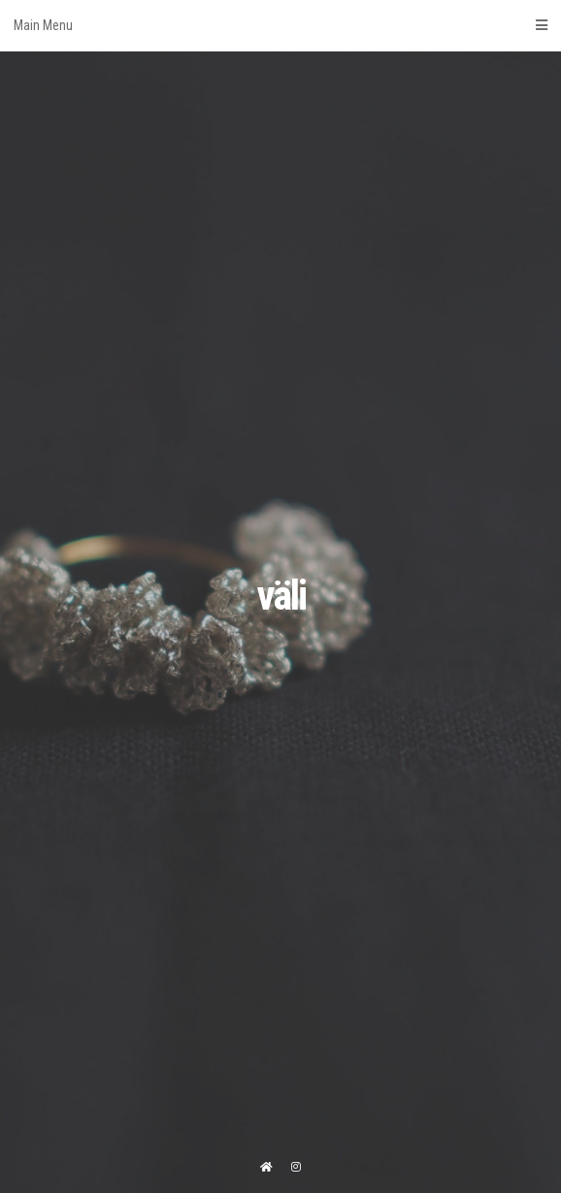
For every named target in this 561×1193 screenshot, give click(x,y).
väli (281, 595)
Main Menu (280, 25)
